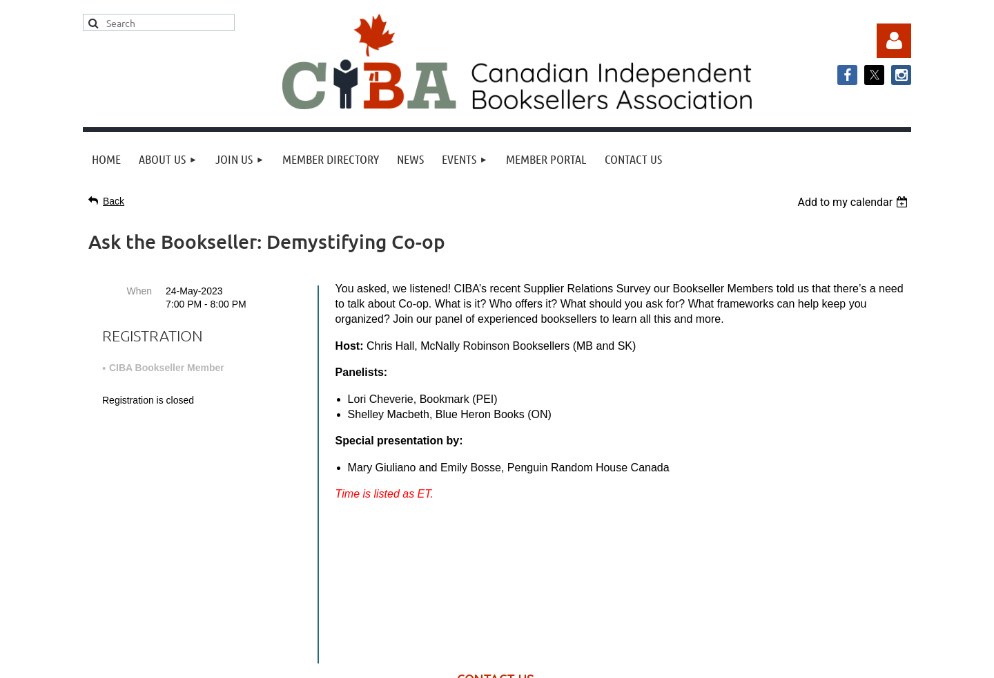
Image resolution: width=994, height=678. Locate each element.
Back (113, 201)
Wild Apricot (771, 660)
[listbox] (854, 202)
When (139, 290)
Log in (894, 40)
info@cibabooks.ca (496, 550)
